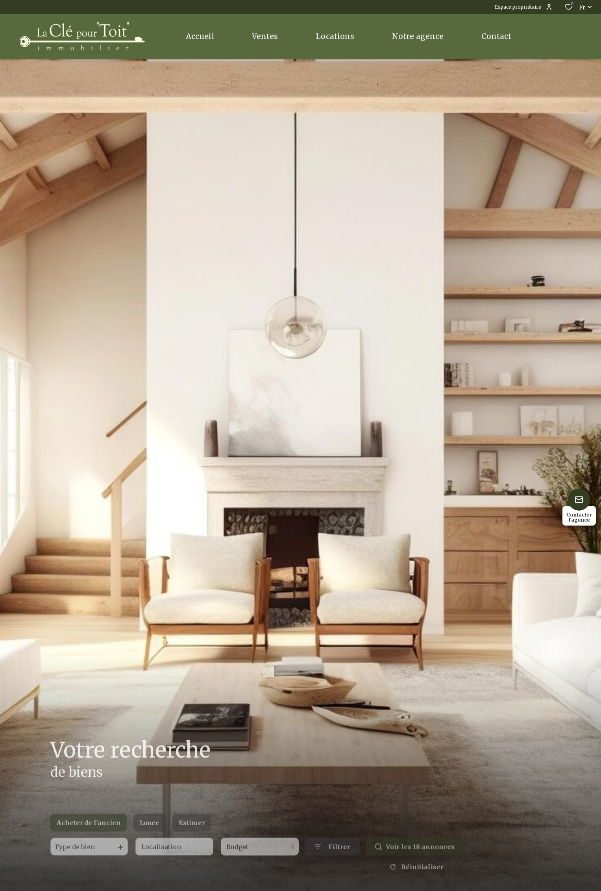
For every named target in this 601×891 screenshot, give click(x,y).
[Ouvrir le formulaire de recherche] (332, 858)
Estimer (192, 834)
